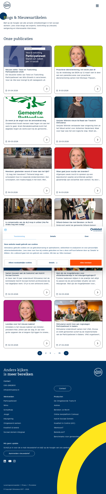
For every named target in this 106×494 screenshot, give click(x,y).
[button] (19, 453)
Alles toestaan (86, 263)
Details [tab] (53, 236)
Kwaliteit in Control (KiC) (64, 423)
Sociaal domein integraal (14, 432)
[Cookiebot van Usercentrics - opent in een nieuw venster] (92, 229)
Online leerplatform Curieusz (66, 414)
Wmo (6, 405)
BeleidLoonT (59, 432)
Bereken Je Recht (61, 410)
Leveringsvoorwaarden (12, 485)
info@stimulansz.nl (11, 390)
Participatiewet (10, 401)
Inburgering (8, 419)
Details (53, 263)
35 (59, 353)
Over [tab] (87, 236)
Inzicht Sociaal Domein (63, 419)
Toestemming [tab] (19, 236)
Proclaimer (32, 485)
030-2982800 (10, 385)
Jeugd (6, 414)
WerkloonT (58, 428)
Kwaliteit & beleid (11, 428)
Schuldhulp (8, 410)
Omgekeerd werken (12, 423)
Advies (57, 405)
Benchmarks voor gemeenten (66, 437)
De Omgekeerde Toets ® (65, 401)
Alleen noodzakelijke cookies (20, 263)
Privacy (24, 485)
